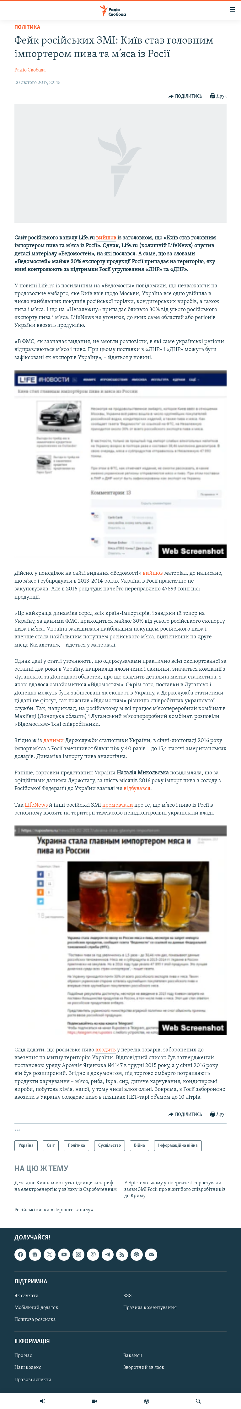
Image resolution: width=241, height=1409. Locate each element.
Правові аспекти (32, 1379)
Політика (27, 27)
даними (53, 741)
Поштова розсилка (35, 1319)
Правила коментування (150, 1307)
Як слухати (26, 1295)
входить (105, 1050)
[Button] (185, 96)
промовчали (117, 805)
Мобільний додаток (36, 1307)
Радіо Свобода (30, 70)
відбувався (137, 789)
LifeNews (36, 805)
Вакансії (132, 1355)
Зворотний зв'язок (143, 1367)
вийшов (106, 238)
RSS (127, 1295)
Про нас (23, 1355)
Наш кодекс (27, 1367)
